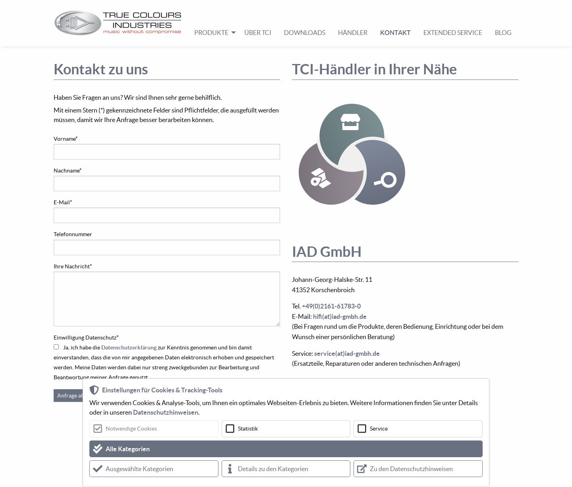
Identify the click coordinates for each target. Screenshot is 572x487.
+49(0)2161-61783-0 (331, 306)
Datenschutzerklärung (129, 347)
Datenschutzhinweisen (165, 412)
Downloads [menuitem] (304, 32)
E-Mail (63, 202)
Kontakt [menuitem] (395, 32)
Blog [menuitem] (503, 32)
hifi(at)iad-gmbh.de (340, 316)
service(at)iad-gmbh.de (347, 353)
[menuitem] (121, 23)
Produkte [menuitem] (211, 32)
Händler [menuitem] (352, 32)
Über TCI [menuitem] (257, 32)
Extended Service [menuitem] (452, 32)
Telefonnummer (73, 234)
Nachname (68, 170)
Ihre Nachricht (73, 266)
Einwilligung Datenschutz (86, 337)
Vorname (66, 139)
